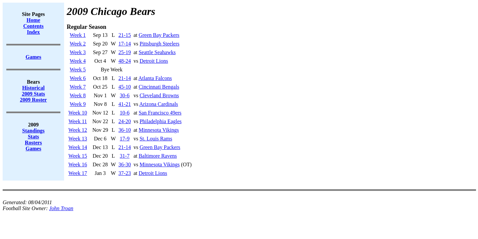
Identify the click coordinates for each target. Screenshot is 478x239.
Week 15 (77, 156)
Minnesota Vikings (159, 130)
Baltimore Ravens (158, 156)
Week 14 (77, 147)
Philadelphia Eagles (160, 121)
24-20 (125, 121)
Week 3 (78, 52)
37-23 (125, 173)
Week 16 (77, 164)
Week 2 (78, 43)
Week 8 (78, 95)
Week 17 (77, 173)
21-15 (125, 35)
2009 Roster (33, 100)
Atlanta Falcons (155, 78)
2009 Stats (33, 94)
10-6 (124, 113)
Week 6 (78, 78)
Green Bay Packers (159, 35)
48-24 (125, 61)
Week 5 (78, 69)
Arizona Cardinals (158, 104)
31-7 (124, 156)
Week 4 (78, 61)
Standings (33, 130)
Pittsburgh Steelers (159, 43)
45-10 (125, 87)
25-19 (125, 52)
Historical (33, 88)
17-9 (124, 138)
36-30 (125, 164)
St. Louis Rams (155, 138)
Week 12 (77, 130)
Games (33, 148)
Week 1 (78, 35)
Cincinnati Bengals (159, 87)
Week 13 (77, 138)
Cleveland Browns (159, 95)
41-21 (125, 104)
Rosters (33, 142)
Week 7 (78, 87)
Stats (33, 136)
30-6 (124, 95)
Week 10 (77, 113)
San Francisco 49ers (160, 113)
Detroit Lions (153, 61)
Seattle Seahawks (157, 52)
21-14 (125, 78)
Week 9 (78, 104)
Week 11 (77, 121)
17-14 (125, 43)
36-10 (125, 130)
